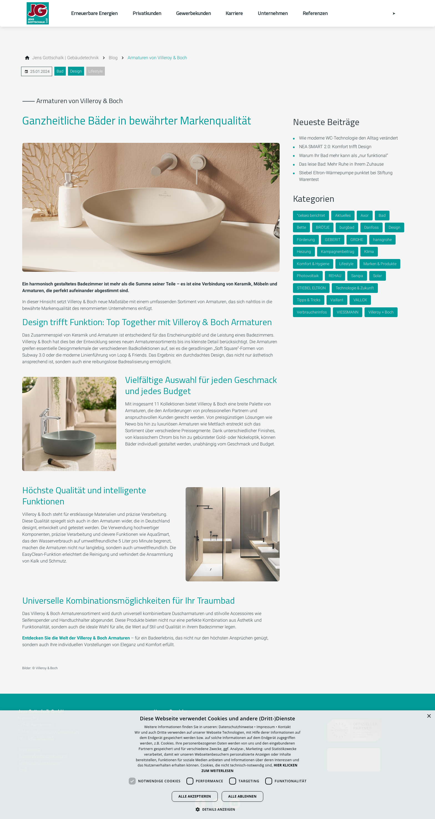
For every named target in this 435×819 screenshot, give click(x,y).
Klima (369, 251)
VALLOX (360, 300)
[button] (217, 809)
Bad (60, 71)
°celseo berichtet (311, 215)
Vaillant (336, 300)
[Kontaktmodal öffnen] (390, 13)
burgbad (347, 227)
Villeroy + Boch (381, 312)
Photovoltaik (308, 275)
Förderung (306, 239)
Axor (365, 215)
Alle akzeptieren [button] (194, 796)
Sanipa (357, 275)
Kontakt (284, 727)
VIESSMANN (347, 312)
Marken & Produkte (379, 264)
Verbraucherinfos (312, 312)
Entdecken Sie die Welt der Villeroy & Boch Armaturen (76, 638)
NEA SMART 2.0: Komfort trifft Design (335, 146)
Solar (377, 275)
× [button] (429, 716)
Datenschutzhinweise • (237, 727)
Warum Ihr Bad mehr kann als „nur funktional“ (343, 155)
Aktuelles (343, 215)
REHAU (335, 275)
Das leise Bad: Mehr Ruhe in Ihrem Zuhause (341, 164)
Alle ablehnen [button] (242, 796)
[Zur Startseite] (44, 13)
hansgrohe (382, 239)
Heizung (304, 251)
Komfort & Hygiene (313, 264)
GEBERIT (332, 239)
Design (76, 71)
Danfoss (371, 227)
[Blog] (113, 57)
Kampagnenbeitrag (337, 251)
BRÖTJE (323, 227)
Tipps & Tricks (308, 300)
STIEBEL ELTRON (311, 288)
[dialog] (217, 764)
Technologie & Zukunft (355, 288)
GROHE (356, 239)
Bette (301, 227)
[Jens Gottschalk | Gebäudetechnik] (65, 57)
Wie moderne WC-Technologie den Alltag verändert (348, 138)
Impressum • (267, 727)
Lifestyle (95, 71)
